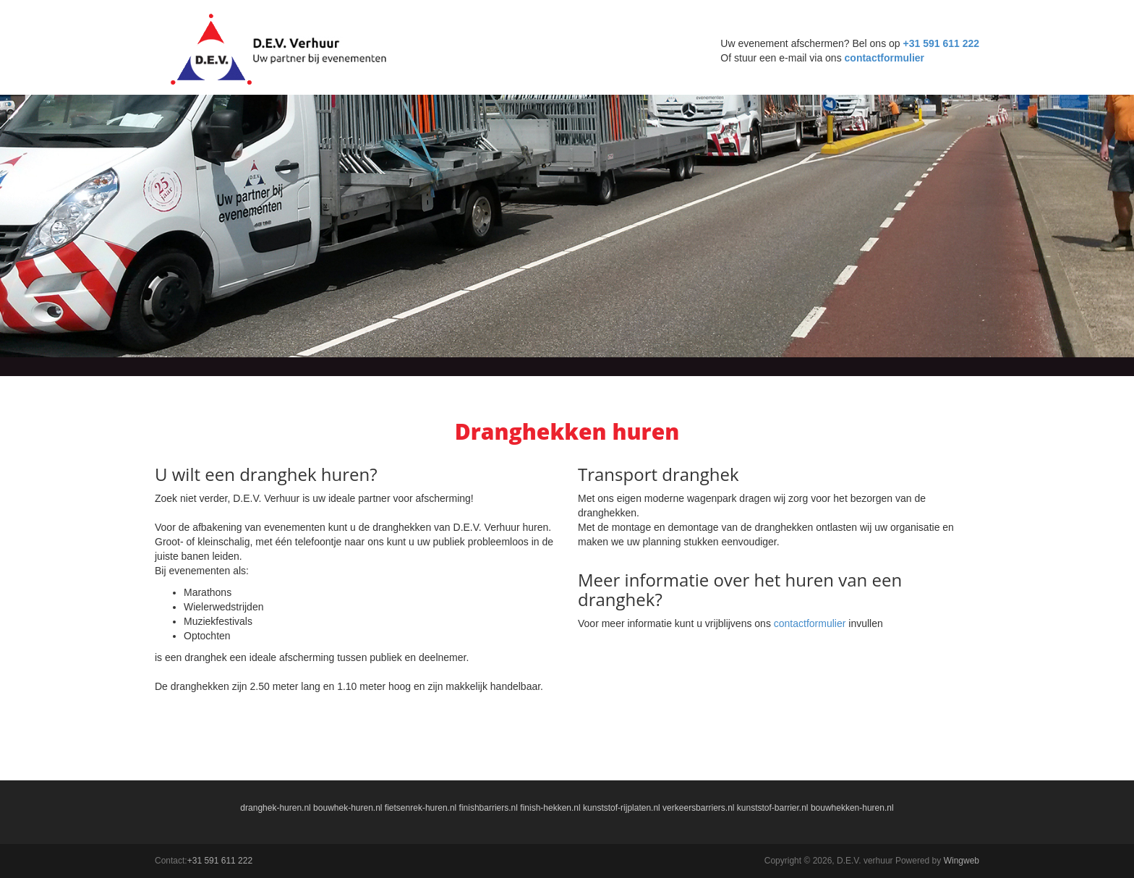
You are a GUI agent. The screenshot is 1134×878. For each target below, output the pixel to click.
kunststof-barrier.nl (773, 808)
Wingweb (961, 861)
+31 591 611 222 (941, 43)
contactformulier (884, 58)
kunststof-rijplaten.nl (621, 808)
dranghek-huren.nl (275, 808)
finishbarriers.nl (488, 808)
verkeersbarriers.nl (698, 808)
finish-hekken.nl (550, 808)
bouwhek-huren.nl (347, 808)
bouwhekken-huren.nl (852, 808)
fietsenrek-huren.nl (420, 808)
